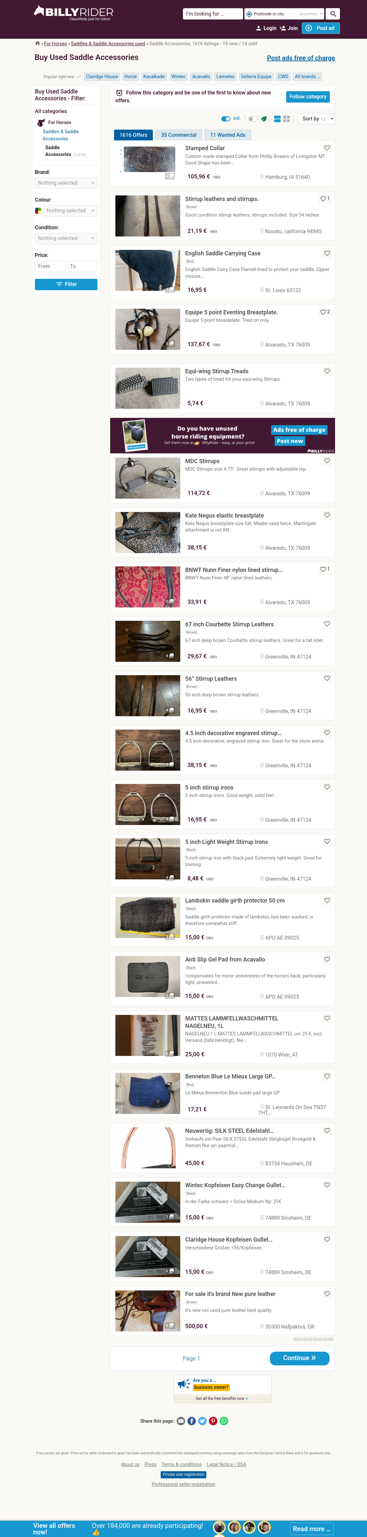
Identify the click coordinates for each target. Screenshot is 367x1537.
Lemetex (225, 76)
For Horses (55, 44)
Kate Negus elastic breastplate (224, 515)
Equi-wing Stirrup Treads (216, 371)
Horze (131, 76)
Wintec (178, 76)
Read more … (312, 1529)
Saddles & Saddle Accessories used (108, 44)
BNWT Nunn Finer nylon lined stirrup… (234, 570)
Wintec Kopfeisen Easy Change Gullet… (235, 1185)
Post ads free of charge (301, 58)
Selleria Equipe (256, 76)
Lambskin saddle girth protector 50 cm (235, 900)
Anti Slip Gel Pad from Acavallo (225, 959)
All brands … (307, 76)
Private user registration (183, 1474)
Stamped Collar (205, 148)
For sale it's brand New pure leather (230, 1294)
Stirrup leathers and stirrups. (222, 199)
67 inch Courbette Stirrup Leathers (229, 624)
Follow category (308, 96)
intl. (237, 118)
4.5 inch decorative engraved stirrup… (233, 733)
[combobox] (66, 183)
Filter (66, 284)
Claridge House (102, 76)
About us (130, 1464)
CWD (283, 76)
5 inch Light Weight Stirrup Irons (226, 842)
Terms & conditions (181, 1464)
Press (150, 1464)
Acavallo (201, 76)
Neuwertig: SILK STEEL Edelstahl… (229, 1131)
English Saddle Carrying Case (222, 253)
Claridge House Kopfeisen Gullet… (228, 1239)
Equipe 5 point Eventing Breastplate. (231, 312)
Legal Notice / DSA (226, 1464)
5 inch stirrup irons (209, 787)
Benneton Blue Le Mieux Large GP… (230, 1076)
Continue (299, 1357)
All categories (51, 111)
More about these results (313, 1339)
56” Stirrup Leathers (211, 679)
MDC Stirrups (202, 461)
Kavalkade (154, 76)
